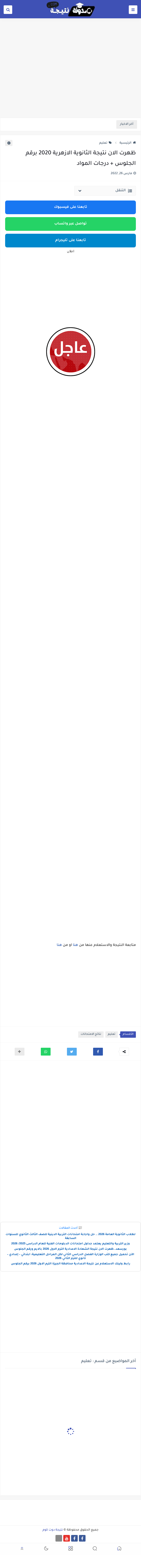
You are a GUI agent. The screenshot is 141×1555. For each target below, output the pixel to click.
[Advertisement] (70, 80)
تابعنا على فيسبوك (70, 207)
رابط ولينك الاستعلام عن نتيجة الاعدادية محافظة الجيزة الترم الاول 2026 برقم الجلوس (70, 1264)
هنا (75, 945)
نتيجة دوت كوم (53, 1530)
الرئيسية (127, 143)
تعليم (105, 143)
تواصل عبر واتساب (70, 224)
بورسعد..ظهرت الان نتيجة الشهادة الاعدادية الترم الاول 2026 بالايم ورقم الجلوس (70, 1249)
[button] (98, 1052)
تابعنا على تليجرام (70, 241)
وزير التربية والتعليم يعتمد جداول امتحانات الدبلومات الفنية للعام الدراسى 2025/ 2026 (70, 1244)
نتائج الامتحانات (91, 1034)
